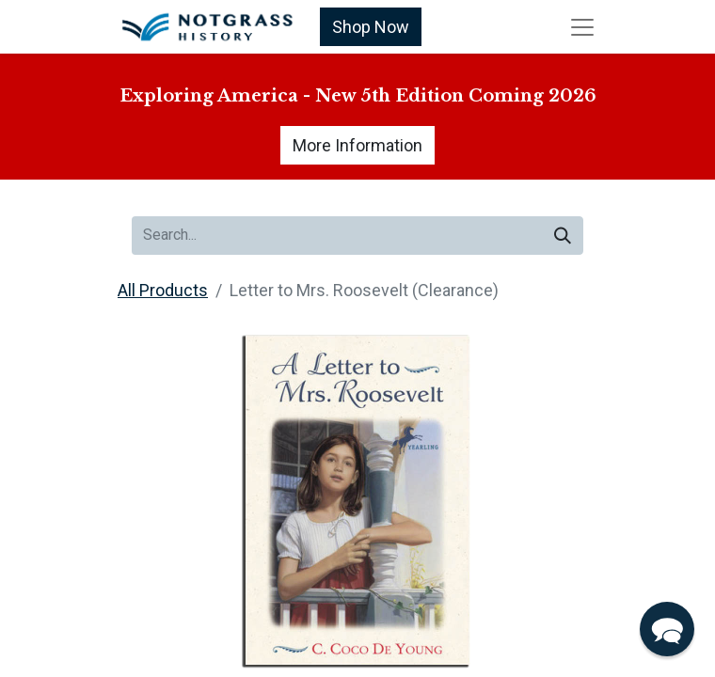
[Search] (562, 235)
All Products (163, 290)
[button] (667, 629)
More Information (357, 145)
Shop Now (370, 27)
